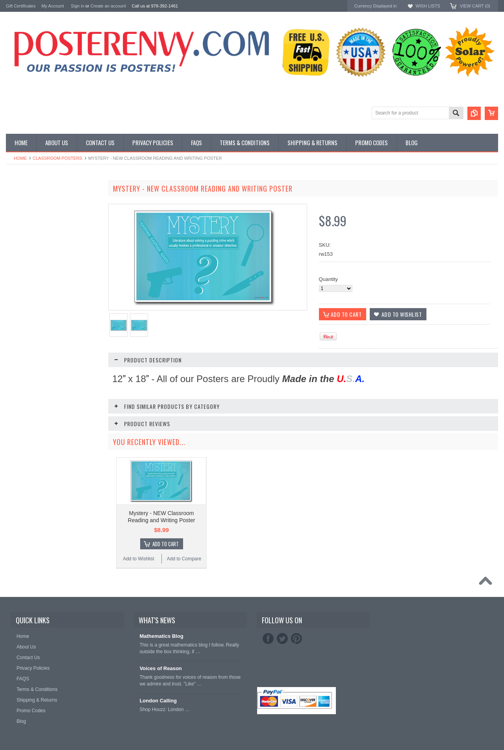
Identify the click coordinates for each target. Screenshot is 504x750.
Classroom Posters (57, 158)
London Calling (158, 701)
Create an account (108, 6)
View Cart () (475, 6)
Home (20, 158)
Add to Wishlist (138, 559)
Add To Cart (165, 544)
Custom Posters (24, 206)
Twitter (282, 638)
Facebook (268, 638)
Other (12, 220)
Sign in (77, 6)
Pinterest (296, 638)
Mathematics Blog (161, 636)
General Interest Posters (33, 213)
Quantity (328, 279)
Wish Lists (427, 6)
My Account (52, 6)
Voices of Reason (160, 668)
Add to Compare (184, 559)
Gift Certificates (20, 6)
